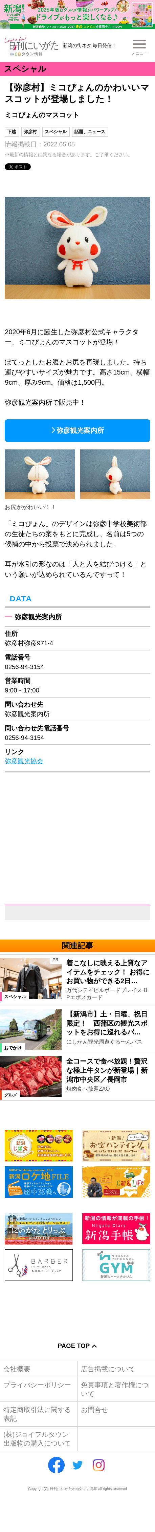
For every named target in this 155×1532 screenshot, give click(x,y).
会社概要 (16, 1369)
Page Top (74, 1345)
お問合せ (94, 1409)
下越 (11, 131)
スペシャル (56, 131)
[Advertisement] (77, 1306)
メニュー (139, 53)
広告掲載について (108, 1369)
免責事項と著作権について (115, 1389)
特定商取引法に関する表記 (37, 1414)
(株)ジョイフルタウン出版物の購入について (37, 1439)
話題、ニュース (89, 131)
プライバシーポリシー (37, 1385)
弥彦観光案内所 (80, 430)
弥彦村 (30, 131)
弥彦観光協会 (24, 761)
